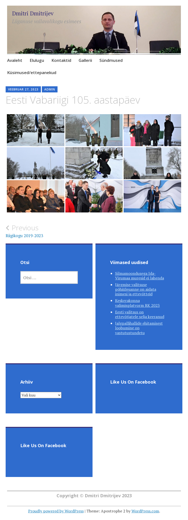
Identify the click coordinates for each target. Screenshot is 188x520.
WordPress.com (145, 511)
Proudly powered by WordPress (56, 511)
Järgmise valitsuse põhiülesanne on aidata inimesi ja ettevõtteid (135, 289)
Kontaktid (61, 60)
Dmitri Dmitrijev (33, 13)
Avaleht (14, 60)
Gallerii (85, 60)
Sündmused (111, 60)
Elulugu (37, 60)
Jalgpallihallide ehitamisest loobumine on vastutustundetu (139, 328)
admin (49, 89)
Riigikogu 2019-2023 (50, 231)
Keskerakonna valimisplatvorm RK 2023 (137, 303)
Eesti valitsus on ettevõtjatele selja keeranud (139, 314)
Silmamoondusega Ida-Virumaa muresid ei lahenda (139, 276)
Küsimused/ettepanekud (31, 72)
